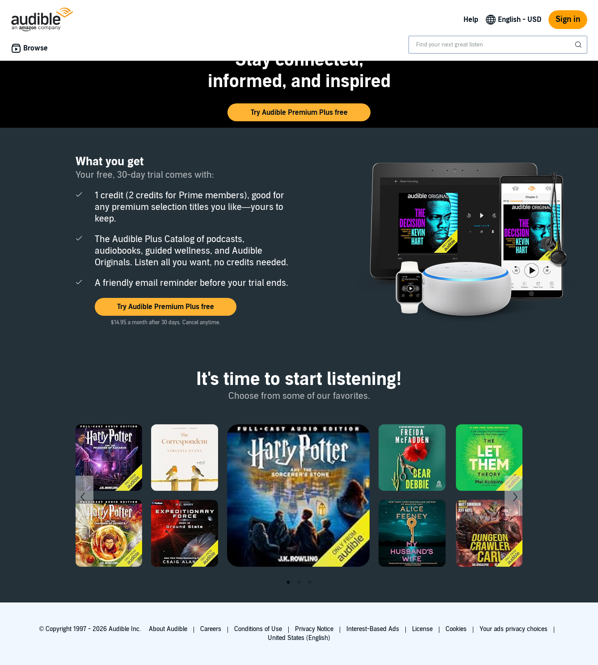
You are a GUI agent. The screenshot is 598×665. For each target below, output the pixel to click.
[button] (299, 112)
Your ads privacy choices (513, 629)
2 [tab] (299, 582)
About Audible (168, 629)
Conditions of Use (258, 629)
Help (470, 19)
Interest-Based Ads (372, 629)
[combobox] (497, 45)
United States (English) (299, 638)
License (422, 629)
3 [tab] (309, 582)
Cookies (456, 629)
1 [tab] (288, 582)
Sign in (568, 19)
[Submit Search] (579, 45)
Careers (210, 629)
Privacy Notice (314, 629)
